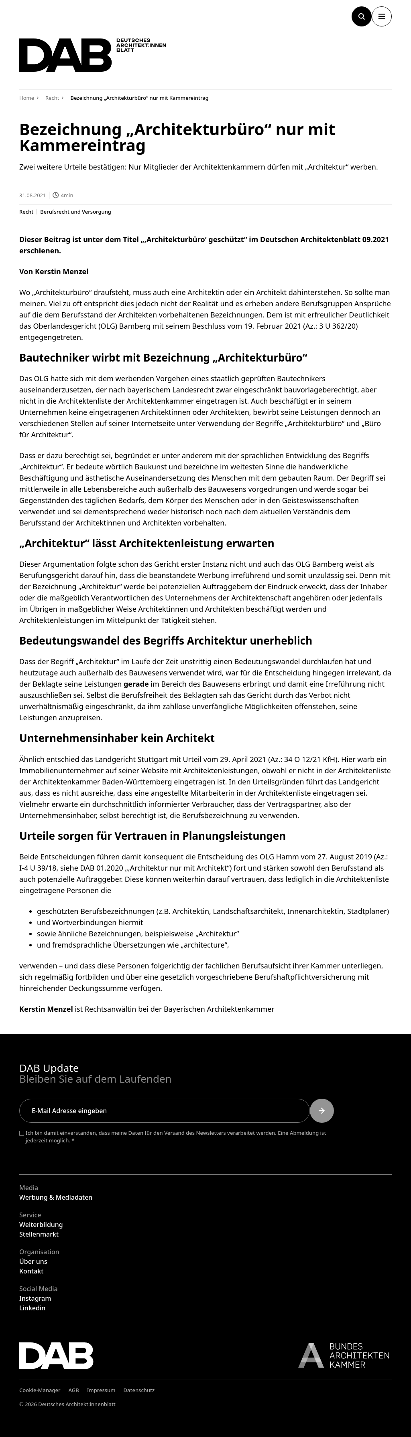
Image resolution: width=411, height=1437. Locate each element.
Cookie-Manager (40, 1390)
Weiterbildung (41, 1224)
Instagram (35, 1298)
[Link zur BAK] (339, 1355)
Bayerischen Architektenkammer (219, 1009)
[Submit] (322, 1111)
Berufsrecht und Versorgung (75, 211)
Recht (26, 211)
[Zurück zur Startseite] (95, 56)
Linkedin (32, 1308)
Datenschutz (139, 1390)
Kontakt (31, 1271)
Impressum (101, 1390)
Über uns (33, 1261)
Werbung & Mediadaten (55, 1197)
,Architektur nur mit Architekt (177, 868)
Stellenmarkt (39, 1234)
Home (26, 97)
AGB (74, 1390)
